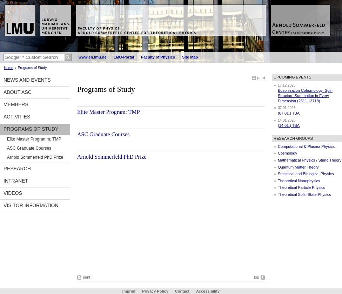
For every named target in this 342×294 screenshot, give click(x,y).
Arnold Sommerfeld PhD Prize (35, 157)
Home (8, 68)
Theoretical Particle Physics (301, 187)
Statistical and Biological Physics (306, 174)
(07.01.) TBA (289, 113)
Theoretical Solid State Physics (304, 194)
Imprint (128, 291)
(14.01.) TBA (289, 125)
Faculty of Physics (158, 57)
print (261, 77)
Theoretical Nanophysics (299, 181)
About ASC (18, 92)
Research (17, 168)
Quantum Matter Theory (298, 167)
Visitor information (31, 205)
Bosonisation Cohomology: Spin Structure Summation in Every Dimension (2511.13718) (305, 95)
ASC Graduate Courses (29, 148)
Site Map (190, 57)
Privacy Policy (155, 291)
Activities (17, 116)
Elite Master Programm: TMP (34, 139)
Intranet (16, 181)
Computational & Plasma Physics (306, 146)
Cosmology (287, 153)
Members (16, 104)
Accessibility (208, 291)
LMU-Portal (124, 57)
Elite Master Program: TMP (108, 112)
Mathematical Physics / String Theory (309, 160)
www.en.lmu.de (93, 57)
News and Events (27, 80)
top (256, 277)
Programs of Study (31, 129)
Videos (13, 193)
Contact (182, 291)
